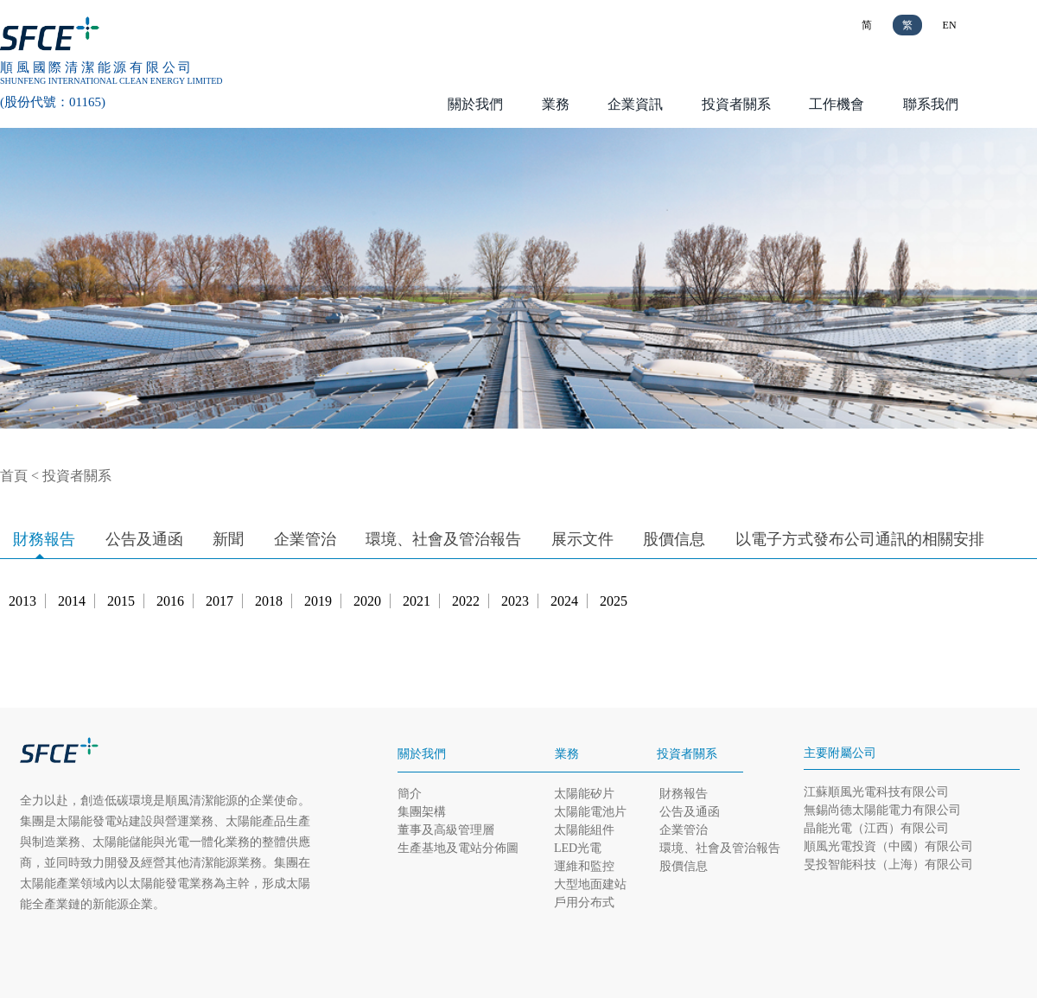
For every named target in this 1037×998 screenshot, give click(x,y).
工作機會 (836, 104)
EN (950, 25)
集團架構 (422, 811)
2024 (564, 601)
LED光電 (577, 848)
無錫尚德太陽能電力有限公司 (882, 810)
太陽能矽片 (584, 793)
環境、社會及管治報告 (443, 539)
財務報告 (44, 539)
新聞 (228, 539)
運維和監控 (584, 866)
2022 (466, 601)
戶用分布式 (584, 902)
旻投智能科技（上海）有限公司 (888, 864)
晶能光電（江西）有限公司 (876, 828)
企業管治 (305, 539)
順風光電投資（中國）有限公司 (888, 846)
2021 (416, 601)
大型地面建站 (590, 884)
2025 (613, 601)
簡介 (410, 793)
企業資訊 (635, 104)
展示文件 (582, 539)
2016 (170, 601)
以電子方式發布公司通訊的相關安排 (859, 539)
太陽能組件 (584, 829)
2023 (515, 601)
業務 (555, 104)
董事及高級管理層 (446, 829)
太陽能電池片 (590, 811)
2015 (121, 601)
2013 (22, 601)
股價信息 (674, 539)
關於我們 (475, 104)
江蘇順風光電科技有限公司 (876, 791)
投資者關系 (736, 104)
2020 (367, 601)
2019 (318, 601)
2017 (219, 601)
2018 (269, 601)
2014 (72, 601)
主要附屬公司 (840, 753)
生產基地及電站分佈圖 (458, 848)
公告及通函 (144, 539)
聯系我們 (930, 104)
